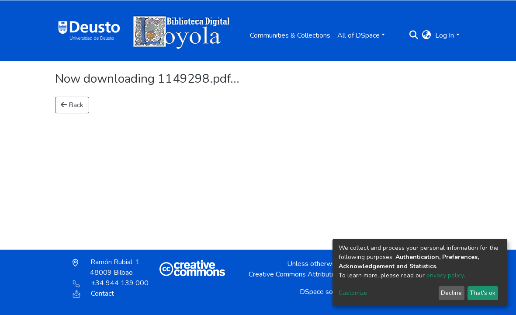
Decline (451, 293)
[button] (426, 35)
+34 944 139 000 (111, 283)
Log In (444, 35)
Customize (353, 293)
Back (72, 105)
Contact (93, 293)
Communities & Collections (290, 35)
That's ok (482, 293)
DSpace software (326, 292)
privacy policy (445, 275)
